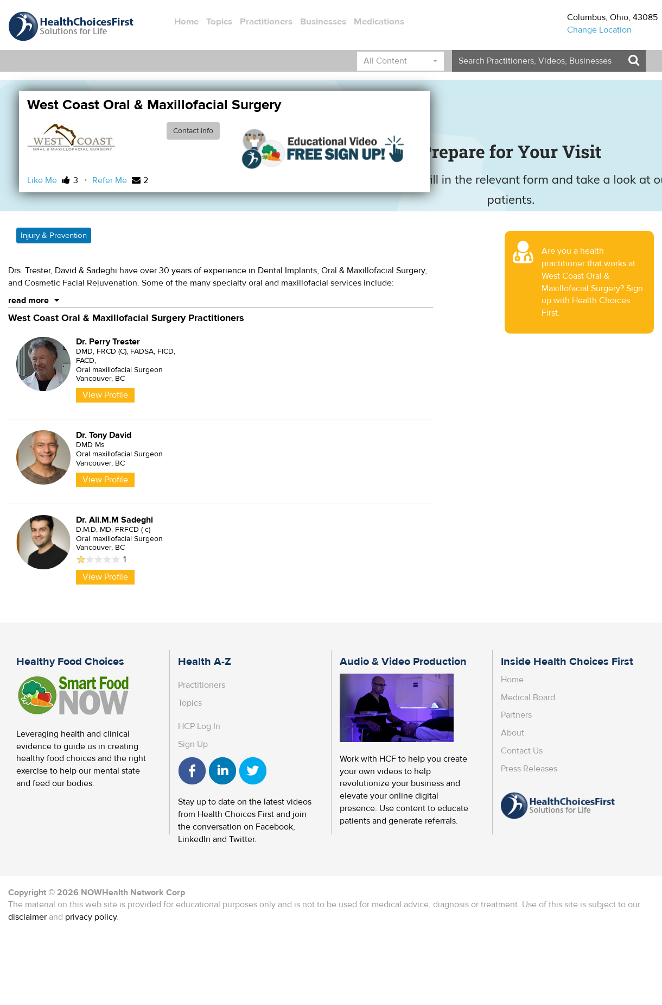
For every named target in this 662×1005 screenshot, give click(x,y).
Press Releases (529, 768)
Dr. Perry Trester (108, 341)
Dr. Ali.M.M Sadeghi (114, 519)
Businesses (323, 22)
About (512, 732)
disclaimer (27, 917)
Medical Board (528, 697)
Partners (516, 714)
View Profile (105, 395)
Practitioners (266, 22)
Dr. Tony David (103, 435)
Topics (219, 22)
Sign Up (193, 744)
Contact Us (522, 750)
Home (186, 22)
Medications (379, 22)
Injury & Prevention (54, 235)
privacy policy (91, 917)
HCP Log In (199, 726)
